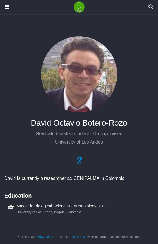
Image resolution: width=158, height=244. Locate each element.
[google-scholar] (79, 162)
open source (78, 236)
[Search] (150, 7)
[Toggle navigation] (7, 7)
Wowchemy (45, 236)
